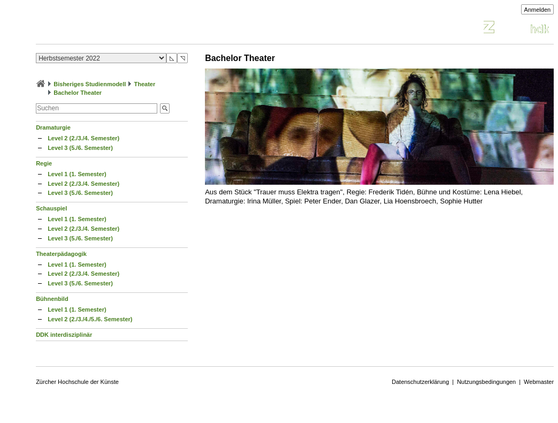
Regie (44, 163)
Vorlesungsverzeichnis (114, 28)
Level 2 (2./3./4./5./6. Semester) (90, 319)
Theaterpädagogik (61, 254)
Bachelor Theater (77, 92)
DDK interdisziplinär (64, 334)
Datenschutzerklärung (420, 382)
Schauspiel (51, 208)
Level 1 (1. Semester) (77, 174)
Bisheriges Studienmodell (89, 84)
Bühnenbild (52, 299)
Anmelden (537, 9)
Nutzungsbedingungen (486, 382)
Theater (144, 84)
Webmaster (539, 382)
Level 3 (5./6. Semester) (80, 148)
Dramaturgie (53, 127)
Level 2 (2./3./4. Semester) (83, 138)
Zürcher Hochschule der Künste (77, 382)
